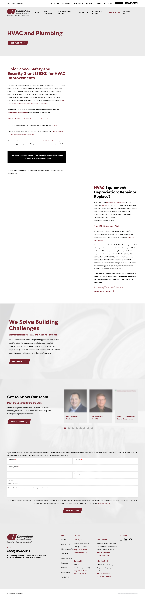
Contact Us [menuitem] (127, 12)
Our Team (78, 3)
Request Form (93, 3)
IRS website (55, 125)
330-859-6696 (104, 577)
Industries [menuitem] (84, 12)
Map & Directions (80, 550)
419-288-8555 (80, 552)
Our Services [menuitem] (47, 12)
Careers (66, 3)
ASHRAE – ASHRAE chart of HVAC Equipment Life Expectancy (29, 119)
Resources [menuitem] (114, 12)
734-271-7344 (103, 555)
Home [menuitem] (38, 12)
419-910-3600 (80, 574)
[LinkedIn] (126, 539)
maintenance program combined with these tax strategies (41, 141)
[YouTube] (130, 539)
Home (63, 540)
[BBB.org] (121, 539)
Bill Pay (108, 3)
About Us (54, 3)
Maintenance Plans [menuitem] (65, 12)
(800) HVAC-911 (126, 3)
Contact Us (18, 43)
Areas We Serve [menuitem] (97, 12)
